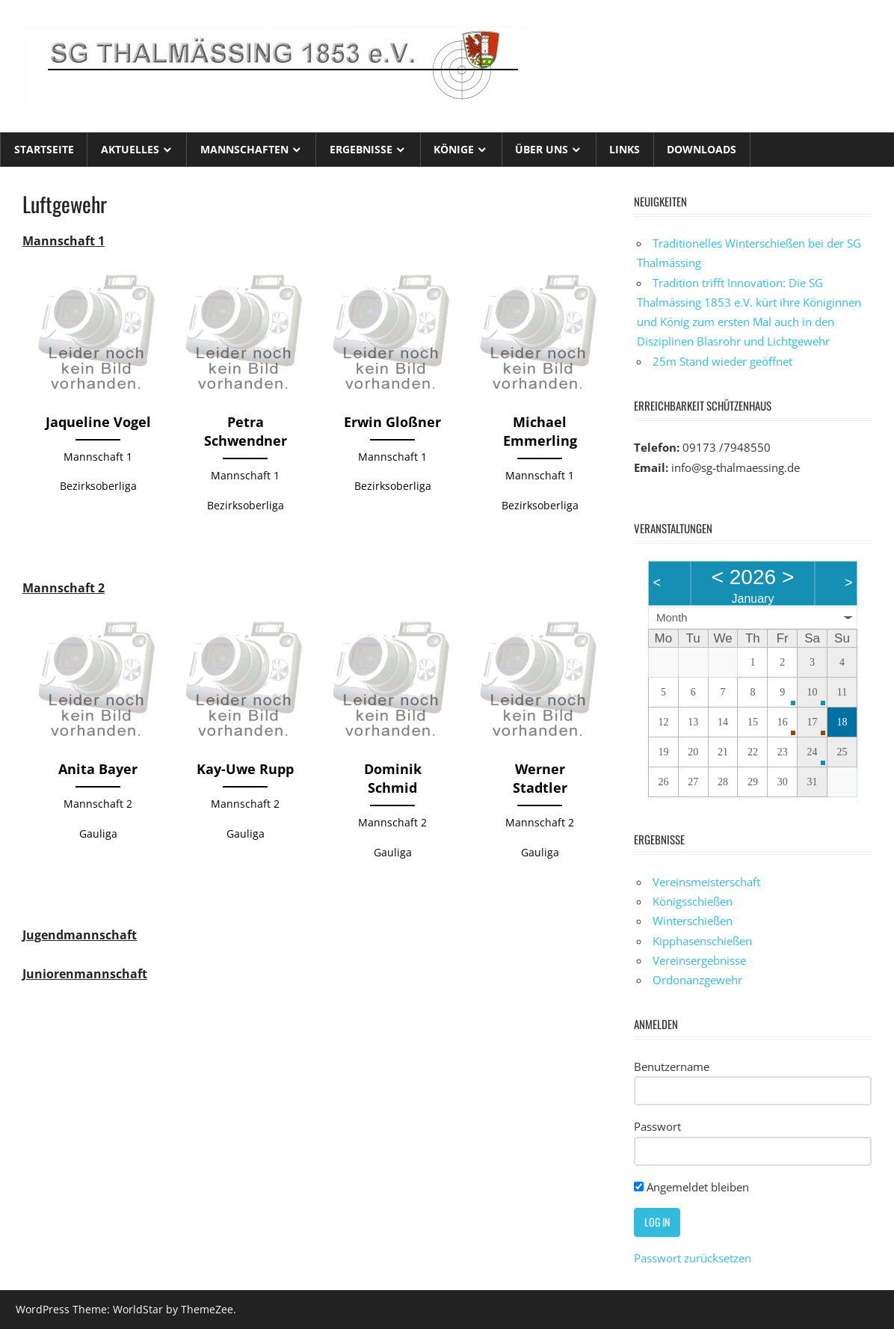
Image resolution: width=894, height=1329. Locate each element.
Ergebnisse (361, 149)
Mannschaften (244, 149)
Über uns (541, 149)
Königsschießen (693, 901)
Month (672, 617)
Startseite (44, 149)
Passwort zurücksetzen (692, 1257)
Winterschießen (693, 920)
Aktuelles (130, 149)
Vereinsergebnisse (699, 960)
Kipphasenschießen (702, 940)
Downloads (701, 149)
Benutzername (671, 1066)
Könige (454, 149)
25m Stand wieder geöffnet (722, 361)
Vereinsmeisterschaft (706, 881)
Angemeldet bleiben (691, 1186)
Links (624, 149)
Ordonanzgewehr (697, 979)
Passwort (657, 1126)
